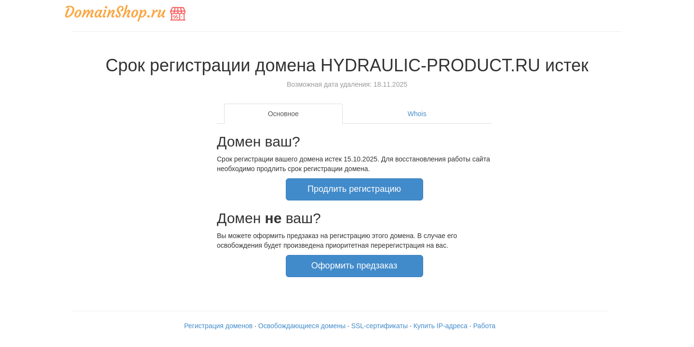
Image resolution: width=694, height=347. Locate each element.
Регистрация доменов (218, 326)
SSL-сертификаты (379, 326)
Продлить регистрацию (354, 189)
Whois (417, 114)
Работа (484, 326)
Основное (283, 114)
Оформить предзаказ (354, 265)
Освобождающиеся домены (302, 326)
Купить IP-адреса (440, 326)
